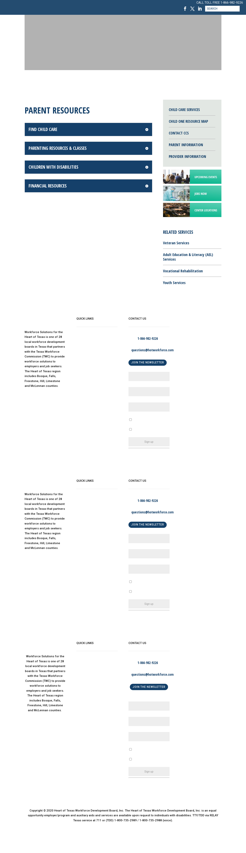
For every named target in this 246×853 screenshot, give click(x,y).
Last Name (136, 385)
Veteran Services (176, 242)
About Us (82, 339)
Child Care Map (86, 354)
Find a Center (85, 362)
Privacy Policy (85, 370)
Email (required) (140, 400)
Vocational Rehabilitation (183, 271)
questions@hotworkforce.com (152, 350)
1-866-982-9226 (231, 2)
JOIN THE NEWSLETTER (147, 362)
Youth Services (174, 282)
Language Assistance (91, 378)
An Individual (137, 597)
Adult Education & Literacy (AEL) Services (188, 257)
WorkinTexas (85, 346)
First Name (136, 370)
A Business (136, 587)
